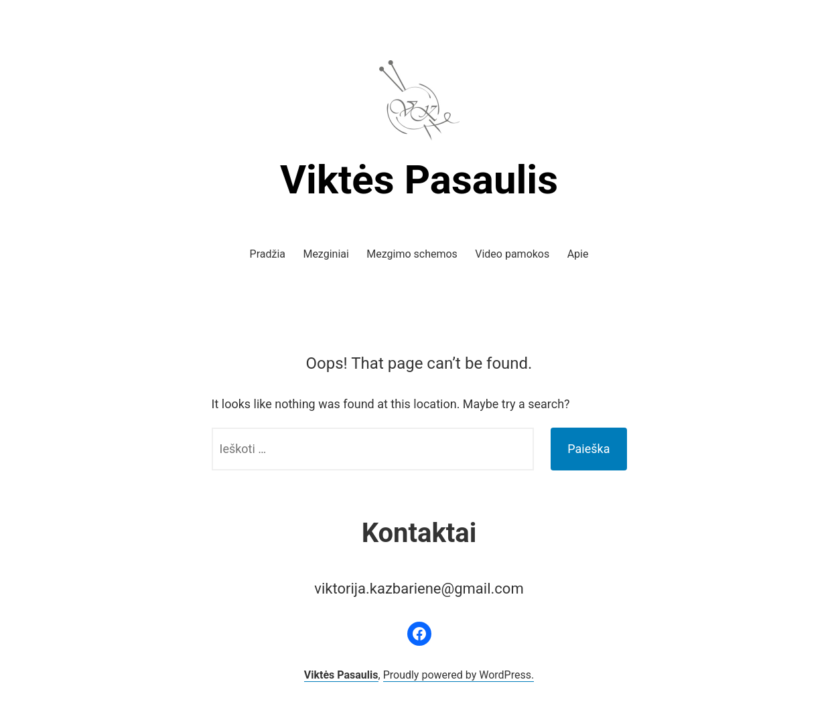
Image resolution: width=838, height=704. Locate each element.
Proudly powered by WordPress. (459, 675)
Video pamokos (512, 254)
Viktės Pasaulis (419, 179)
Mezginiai (325, 254)
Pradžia (267, 254)
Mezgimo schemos (412, 254)
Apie (578, 254)
